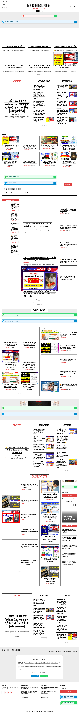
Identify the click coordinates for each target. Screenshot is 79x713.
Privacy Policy (73, 498)
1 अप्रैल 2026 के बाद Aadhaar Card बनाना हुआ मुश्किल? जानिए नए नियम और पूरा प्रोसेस (39, 87)
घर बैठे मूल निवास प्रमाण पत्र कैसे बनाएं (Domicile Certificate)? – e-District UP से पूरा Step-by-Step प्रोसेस (68, 347)
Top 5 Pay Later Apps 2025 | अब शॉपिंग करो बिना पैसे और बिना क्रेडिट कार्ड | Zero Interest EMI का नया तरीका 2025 (68, 163)
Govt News (13, 210)
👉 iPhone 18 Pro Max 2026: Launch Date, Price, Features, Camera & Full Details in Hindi (39, 112)
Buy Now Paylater (66, 151)
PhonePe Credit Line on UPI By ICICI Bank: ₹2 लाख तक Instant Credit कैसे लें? (39, 120)
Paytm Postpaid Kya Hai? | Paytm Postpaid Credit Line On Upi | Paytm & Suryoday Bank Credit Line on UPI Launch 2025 (68, 147)
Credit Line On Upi (27, 149)
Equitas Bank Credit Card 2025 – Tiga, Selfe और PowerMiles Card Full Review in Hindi (29, 546)
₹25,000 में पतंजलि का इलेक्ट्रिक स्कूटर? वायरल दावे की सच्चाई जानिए (61, 447)
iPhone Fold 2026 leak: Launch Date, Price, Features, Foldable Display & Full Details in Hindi (39, 104)
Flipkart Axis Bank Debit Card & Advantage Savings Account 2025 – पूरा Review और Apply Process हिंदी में (10, 163)
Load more (39, 74)
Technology (14, 232)
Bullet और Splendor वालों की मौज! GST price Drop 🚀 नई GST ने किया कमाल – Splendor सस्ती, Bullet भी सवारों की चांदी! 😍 (62, 439)
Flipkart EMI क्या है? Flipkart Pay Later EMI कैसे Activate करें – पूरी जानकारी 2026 (50, 559)
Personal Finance (47, 148)
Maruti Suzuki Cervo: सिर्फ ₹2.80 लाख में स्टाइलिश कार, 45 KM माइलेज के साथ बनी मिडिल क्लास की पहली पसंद (61, 463)
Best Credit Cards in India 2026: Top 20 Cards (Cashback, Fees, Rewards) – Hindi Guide (62, 103)
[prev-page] (16, 120)
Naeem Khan (14, 114)
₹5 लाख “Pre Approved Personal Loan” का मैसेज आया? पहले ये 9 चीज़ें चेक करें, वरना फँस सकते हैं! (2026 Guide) (62, 111)
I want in (69, 495)
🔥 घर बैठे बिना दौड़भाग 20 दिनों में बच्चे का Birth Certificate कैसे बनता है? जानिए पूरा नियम (68, 386)
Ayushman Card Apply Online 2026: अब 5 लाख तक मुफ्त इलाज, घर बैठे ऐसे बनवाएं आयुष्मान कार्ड (10, 386)
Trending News (27, 369)
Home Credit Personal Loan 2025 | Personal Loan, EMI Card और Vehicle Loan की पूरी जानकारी (30, 162)
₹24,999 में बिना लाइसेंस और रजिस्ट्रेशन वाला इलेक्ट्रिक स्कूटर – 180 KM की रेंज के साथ (62, 455)
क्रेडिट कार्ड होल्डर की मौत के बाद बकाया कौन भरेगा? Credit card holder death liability (62, 87)
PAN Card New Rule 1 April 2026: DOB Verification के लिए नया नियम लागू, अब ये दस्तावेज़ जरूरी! (39, 95)
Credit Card (14, 254)
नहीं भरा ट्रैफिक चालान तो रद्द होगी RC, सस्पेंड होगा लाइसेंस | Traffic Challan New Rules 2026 (62, 431)
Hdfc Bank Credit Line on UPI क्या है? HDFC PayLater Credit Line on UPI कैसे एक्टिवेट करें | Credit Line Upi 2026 (62, 120)
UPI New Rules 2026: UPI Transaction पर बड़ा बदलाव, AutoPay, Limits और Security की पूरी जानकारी (29, 692)
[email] (69, 492)
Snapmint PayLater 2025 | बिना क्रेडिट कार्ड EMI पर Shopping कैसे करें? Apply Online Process (49, 162)
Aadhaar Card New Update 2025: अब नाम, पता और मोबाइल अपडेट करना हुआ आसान (68, 373)
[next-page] (18, 120)
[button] (42, 11)
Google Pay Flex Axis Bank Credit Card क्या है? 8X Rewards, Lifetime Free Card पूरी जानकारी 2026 (14, 249)
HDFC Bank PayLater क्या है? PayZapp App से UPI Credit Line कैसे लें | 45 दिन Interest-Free (29, 147)
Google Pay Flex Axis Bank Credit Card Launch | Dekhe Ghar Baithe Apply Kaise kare (29, 531)
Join (75, 21)
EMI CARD (23, 564)
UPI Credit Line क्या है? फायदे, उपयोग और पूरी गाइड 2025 (49, 146)
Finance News (8, 149)
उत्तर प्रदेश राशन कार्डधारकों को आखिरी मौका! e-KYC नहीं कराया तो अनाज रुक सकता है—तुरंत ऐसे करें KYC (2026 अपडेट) (39, 293)
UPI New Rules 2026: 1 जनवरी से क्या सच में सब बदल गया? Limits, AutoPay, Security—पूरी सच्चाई (62, 95)
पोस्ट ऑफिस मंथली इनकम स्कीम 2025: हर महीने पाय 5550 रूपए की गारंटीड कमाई (49, 696)
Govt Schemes (14, 220)
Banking (7, 166)
